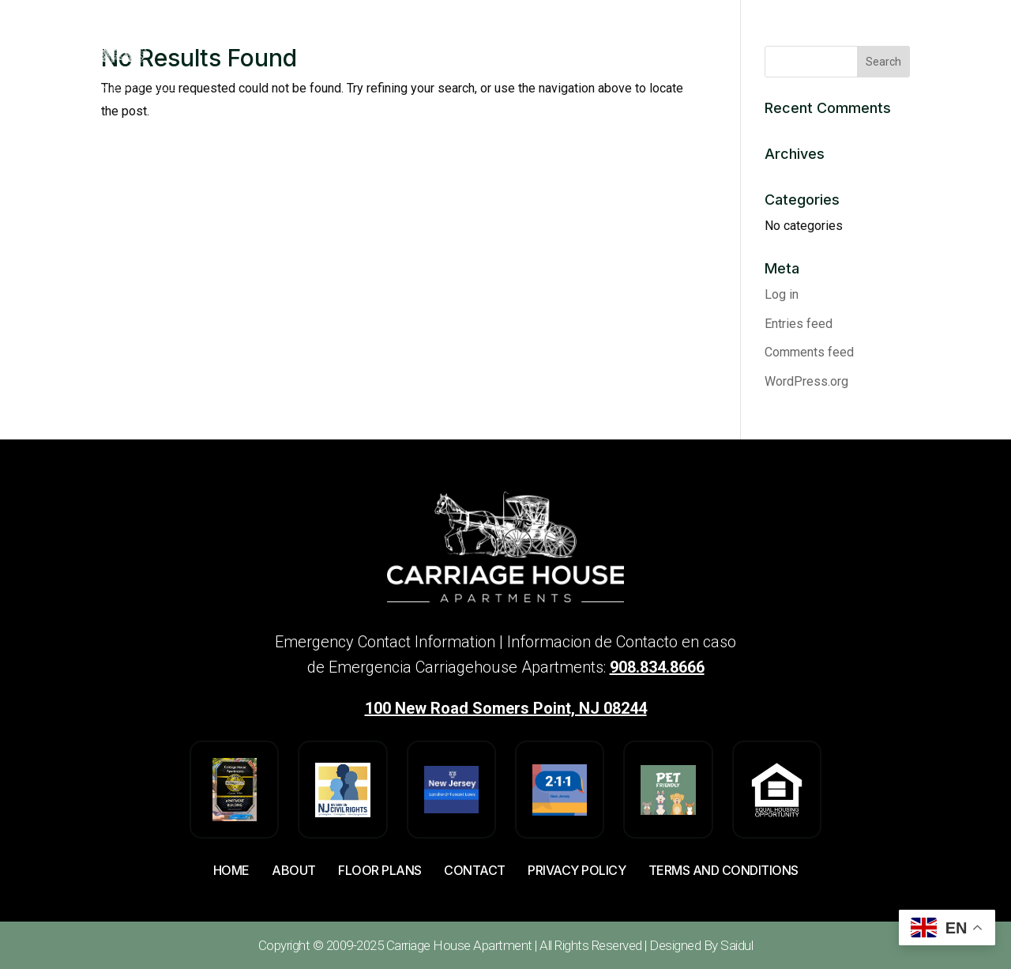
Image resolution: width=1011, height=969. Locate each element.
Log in (782, 294)
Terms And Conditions (723, 870)
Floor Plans (380, 870)
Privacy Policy (577, 870)
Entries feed (798, 323)
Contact (475, 870)
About (294, 870)
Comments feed (809, 352)
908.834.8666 (657, 667)
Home (231, 870)
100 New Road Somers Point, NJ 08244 (506, 708)
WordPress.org (806, 381)
